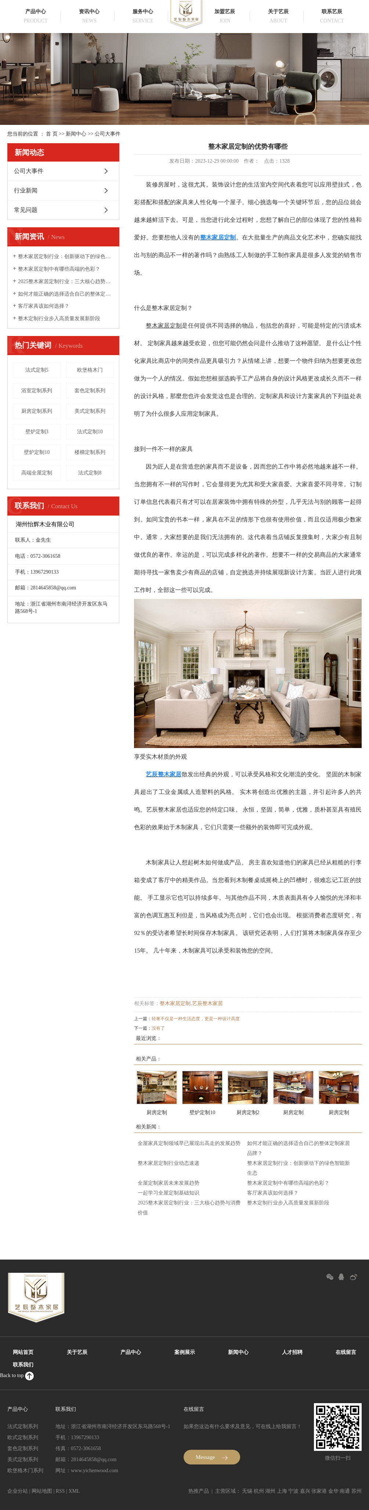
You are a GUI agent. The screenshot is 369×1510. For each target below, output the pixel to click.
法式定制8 (89, 473)
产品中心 (35, 11)
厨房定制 (156, 1112)
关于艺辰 (278, 11)
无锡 (247, 1491)
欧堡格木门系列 (25, 1470)
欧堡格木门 (90, 370)
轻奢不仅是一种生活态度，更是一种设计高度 (196, 1018)
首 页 (52, 134)
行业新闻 (25, 190)
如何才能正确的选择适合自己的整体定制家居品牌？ (66, 294)
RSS (60, 1491)
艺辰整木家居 (207, 1003)
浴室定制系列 (36, 390)
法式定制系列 (22, 1426)
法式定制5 (36, 370)
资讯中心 (89, 11)
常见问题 (25, 210)
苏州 (356, 1491)
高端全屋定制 (36, 473)
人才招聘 (292, 1352)
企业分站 (17, 1491)
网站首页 (23, 1352)
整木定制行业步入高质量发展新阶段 (59, 318)
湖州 (270, 1491)
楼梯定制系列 (90, 452)
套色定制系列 (90, 390)
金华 (333, 1491)
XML (74, 1491)
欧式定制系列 (22, 1437)
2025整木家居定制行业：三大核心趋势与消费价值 (66, 281)
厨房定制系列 (36, 411)
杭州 (259, 1491)
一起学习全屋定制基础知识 (168, 1193)
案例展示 (184, 1352)
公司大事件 (107, 134)
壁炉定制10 (37, 452)
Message (212, 1457)
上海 (282, 1491)
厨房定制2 (248, 1112)
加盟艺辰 (224, 11)
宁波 (293, 1491)
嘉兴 (305, 1491)
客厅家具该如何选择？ (43, 306)
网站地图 (42, 1491)
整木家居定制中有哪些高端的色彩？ (59, 269)
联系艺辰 (332, 11)
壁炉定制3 (36, 431)
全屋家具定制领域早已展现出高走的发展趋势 (189, 1143)
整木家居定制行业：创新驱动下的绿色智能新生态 (66, 256)
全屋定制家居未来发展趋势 (168, 1183)
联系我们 (23, 1365)
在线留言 (346, 1352)
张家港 (319, 1491)
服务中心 (143, 11)
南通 (345, 1491)
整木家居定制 (175, 1003)
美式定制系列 (90, 411)
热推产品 (198, 1491)
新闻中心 (76, 134)
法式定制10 (90, 431)
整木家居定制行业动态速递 (168, 1163)
